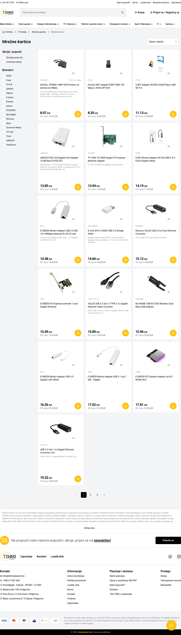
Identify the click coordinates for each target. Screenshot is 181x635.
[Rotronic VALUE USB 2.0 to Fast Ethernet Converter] (156, 210)
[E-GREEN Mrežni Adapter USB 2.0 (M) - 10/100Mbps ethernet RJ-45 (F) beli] (60, 210)
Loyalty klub (145, 2)
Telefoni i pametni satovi (93, 24)
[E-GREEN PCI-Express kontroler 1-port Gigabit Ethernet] (60, 283)
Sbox (8, 123)
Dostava (114, 589)
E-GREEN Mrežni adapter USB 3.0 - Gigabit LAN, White (57, 378)
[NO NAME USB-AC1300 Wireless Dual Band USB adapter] (156, 283)
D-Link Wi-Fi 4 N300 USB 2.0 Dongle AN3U (106, 232)
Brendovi (41, 556)
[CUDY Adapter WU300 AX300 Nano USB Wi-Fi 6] (156, 64)
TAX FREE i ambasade (121, 594)
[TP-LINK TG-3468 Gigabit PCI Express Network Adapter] (108, 137)
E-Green (10, 97)
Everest (9, 101)
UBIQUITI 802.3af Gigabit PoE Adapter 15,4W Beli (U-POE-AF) (59, 159)
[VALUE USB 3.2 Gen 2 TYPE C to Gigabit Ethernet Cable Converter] (108, 283)
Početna (7, 32)
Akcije (164, 576)
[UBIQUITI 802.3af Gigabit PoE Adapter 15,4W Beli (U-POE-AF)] (60, 137)
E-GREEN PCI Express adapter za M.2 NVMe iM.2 (154, 378)
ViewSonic (11, 145)
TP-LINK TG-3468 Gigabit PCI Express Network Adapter (106, 159)
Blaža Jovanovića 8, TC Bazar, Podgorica (21, 598)
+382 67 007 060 (10, 580)
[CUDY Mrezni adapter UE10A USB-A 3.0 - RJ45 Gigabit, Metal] (156, 137)
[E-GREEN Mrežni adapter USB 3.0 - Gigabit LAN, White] (60, 356)
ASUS (8, 76)
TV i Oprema (70, 24)
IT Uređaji (22, 32)
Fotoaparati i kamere (120, 24)
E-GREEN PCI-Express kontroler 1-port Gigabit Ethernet (59, 305)
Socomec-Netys (13, 127)
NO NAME (11, 114)
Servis (135, 2)
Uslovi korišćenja (75, 576)
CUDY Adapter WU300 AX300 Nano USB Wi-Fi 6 (155, 86)
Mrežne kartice (57, 32)
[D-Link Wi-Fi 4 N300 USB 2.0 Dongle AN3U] (108, 210)
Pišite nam (22, 2)
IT (159, 24)
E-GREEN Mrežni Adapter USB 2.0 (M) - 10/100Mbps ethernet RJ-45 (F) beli (59, 232)
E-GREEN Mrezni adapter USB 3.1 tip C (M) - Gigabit (107, 378)
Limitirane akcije (14, 62)
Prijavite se (168, 540)
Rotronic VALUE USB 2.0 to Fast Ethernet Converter (155, 232)
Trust (8, 136)
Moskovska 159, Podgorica (15, 589)
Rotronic (10, 119)
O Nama (71, 598)
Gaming (170, 24)
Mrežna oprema (39, 32)
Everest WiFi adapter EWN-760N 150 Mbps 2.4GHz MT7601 (106, 86)
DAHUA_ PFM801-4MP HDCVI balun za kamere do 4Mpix (59, 86)
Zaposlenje (176, 2)
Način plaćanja (117, 576)
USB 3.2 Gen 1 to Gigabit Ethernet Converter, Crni (57, 451)
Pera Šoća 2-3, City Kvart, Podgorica (19, 594)
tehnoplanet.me (85, 632)
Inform (9, 106)
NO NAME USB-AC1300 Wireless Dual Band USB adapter (154, 305)
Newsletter (166, 585)
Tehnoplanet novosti (171, 580)
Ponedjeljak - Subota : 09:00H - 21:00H (20, 585)
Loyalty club (73, 585)
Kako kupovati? (123, 2)
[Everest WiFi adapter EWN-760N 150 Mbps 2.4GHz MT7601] (108, 64)
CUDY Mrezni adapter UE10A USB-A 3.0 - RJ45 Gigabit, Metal (155, 159)
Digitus (9, 93)
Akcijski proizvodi (14, 57)
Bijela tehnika (7, 24)
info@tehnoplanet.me (12, 576)
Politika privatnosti (76, 580)
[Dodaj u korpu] (78, 114)
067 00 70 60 (7, 2)
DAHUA (9, 89)
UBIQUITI (10, 140)
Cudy (8, 80)
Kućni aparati (26, 24)
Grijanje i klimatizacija (48, 24)
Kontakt (71, 594)
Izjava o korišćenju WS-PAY (123, 580)
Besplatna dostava (161, 2)
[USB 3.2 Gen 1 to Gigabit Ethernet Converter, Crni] (60, 429)
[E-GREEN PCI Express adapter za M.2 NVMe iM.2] (156, 356)
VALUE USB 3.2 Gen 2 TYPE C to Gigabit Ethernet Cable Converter (108, 305)
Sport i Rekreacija (143, 24)
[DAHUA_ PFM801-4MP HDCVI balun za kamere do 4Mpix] (60, 64)
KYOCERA (11, 110)
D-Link (9, 84)
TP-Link (9, 132)
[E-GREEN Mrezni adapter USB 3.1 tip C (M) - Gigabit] (108, 356)
